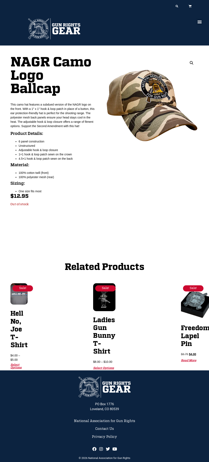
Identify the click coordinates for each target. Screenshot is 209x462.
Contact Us (104, 428)
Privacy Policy (104, 436)
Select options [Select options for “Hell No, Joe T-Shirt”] (16, 366)
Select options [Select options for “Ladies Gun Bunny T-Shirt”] (103, 368)
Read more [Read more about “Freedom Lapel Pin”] (188, 360)
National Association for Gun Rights (104, 421)
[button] (177, 6)
